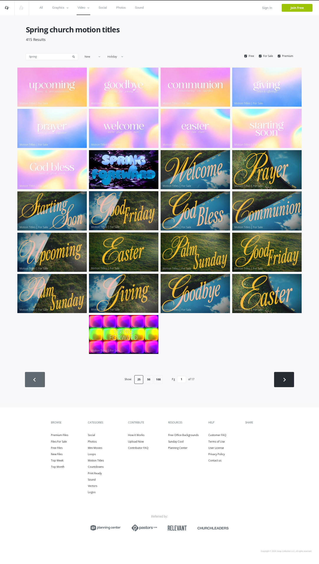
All (41, 7)
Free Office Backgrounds (183, 435)
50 (148, 379)
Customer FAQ (217, 435)
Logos (91, 492)
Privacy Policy (216, 454)
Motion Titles (96, 460)
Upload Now (136, 441)
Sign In (267, 8)
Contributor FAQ (138, 448)
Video (83, 7)
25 (138, 379)
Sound (139, 7)
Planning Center (177, 448)
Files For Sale (59, 441)
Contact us (214, 460)
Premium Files (59, 435)
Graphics (60, 7)
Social (103, 7)
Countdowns (96, 467)
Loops (92, 454)
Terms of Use (216, 441)
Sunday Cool (176, 441)
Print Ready (95, 473)
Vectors (92, 486)
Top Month (57, 467)
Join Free (297, 8)
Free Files (56, 448)
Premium (287, 56)
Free (251, 56)
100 (158, 379)
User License (216, 448)
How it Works (136, 435)
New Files (56, 454)
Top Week (57, 460)
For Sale (268, 56)
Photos (121, 7)
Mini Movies (95, 448)
